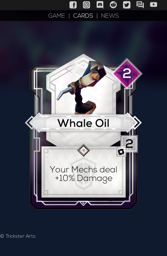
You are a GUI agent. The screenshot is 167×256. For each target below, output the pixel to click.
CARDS (83, 16)
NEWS (110, 16)
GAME (56, 16)
